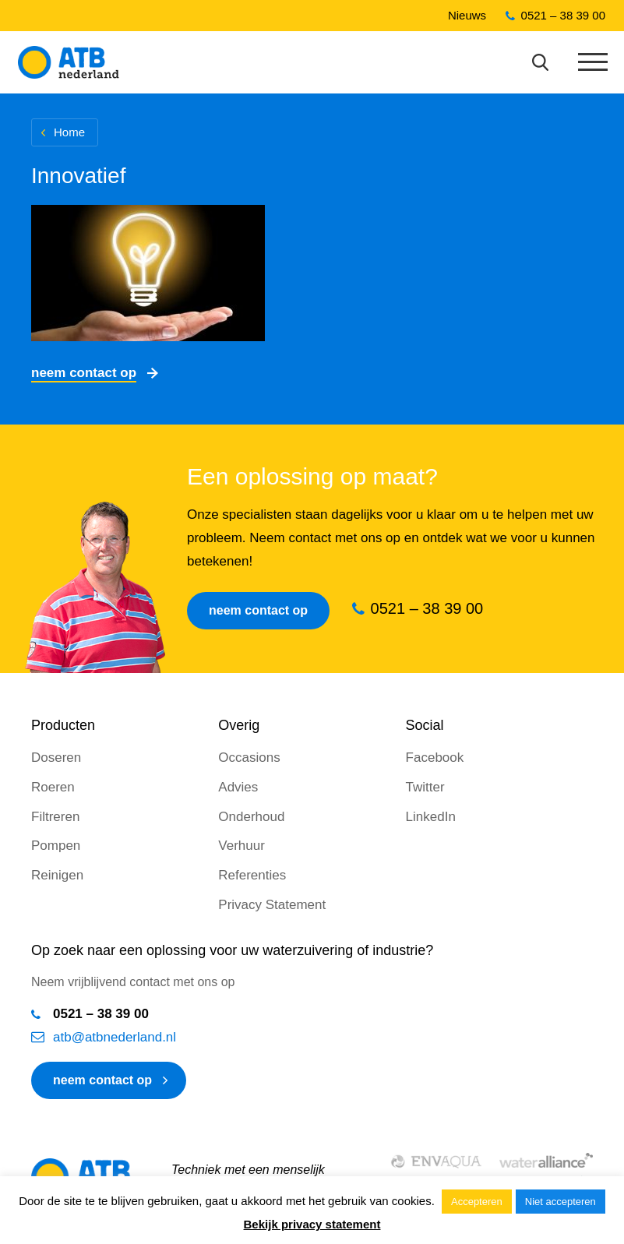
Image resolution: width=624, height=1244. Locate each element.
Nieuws (467, 15)
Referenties (252, 875)
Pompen (55, 845)
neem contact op (102, 1080)
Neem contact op (83, 373)
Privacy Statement (272, 904)
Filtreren (55, 816)
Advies (238, 787)
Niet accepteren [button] (560, 1201)
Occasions (249, 757)
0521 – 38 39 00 (563, 15)
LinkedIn (431, 816)
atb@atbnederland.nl (114, 1037)
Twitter (425, 787)
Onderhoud (251, 816)
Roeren (53, 787)
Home (69, 132)
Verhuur (241, 845)
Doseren (56, 757)
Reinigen (57, 875)
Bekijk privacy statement (312, 1224)
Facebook (435, 757)
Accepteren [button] (476, 1201)
